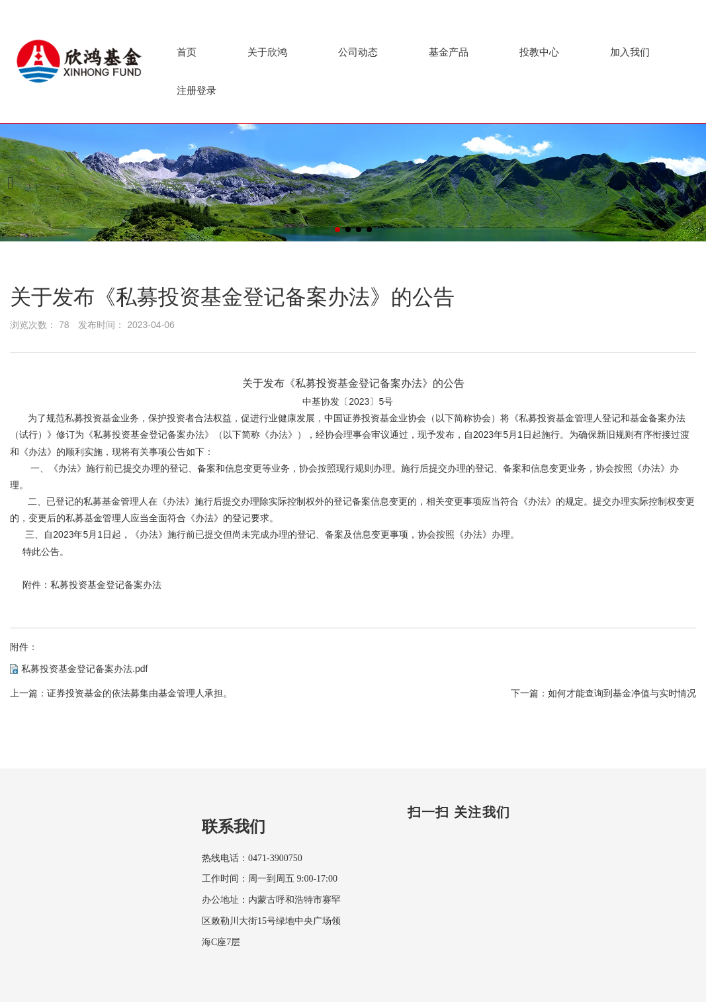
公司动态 (358, 52)
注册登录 (196, 90)
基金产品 (448, 52)
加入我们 (630, 52)
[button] (337, 229)
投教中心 (539, 52)
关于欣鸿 (267, 52)
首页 (187, 52)
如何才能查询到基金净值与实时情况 (622, 693)
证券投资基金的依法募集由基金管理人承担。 (139, 693)
